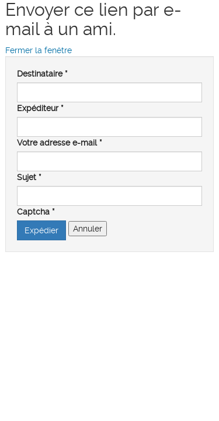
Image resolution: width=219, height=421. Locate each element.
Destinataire (42, 73)
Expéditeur (40, 108)
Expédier (41, 230)
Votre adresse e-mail (59, 142)
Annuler (87, 228)
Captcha (35, 211)
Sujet (29, 177)
